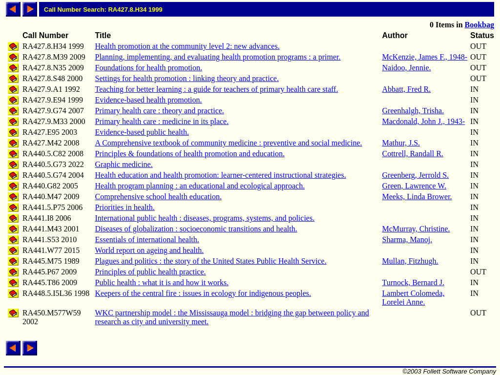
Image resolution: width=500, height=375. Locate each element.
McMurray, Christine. (416, 229)
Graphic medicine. (124, 164)
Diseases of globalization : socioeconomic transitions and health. (196, 229)
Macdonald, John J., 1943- (423, 121)
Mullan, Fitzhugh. (410, 261)
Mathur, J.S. (401, 143)
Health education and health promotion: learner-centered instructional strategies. (220, 175)
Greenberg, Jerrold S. (415, 175)
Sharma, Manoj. (407, 239)
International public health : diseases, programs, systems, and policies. (205, 218)
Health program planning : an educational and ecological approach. (200, 186)
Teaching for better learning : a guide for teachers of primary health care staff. (216, 89)
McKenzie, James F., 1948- (425, 57)
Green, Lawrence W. (414, 186)
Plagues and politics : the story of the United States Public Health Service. (211, 261)
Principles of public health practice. (150, 272)
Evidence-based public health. (142, 132)
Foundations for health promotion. (149, 67)
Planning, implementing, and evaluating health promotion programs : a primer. (218, 57)
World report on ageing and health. (149, 250)
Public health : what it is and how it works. (162, 282)
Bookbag (479, 25)
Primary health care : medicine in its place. (162, 121)
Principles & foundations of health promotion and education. (190, 153)
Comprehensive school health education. (158, 196)
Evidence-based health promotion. (148, 100)
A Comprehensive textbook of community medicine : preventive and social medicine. (228, 143)
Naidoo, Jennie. (406, 67)
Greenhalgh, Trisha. (413, 110)
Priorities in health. (125, 207)
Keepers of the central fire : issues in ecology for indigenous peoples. (203, 293)
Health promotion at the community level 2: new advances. (187, 46)
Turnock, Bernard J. (413, 282)
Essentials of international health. (147, 239)
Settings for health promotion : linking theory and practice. (187, 78)
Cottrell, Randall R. (412, 153)
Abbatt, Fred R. (406, 89)
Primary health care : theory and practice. (159, 110)
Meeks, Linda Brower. (417, 196)
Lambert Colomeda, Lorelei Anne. (413, 297)
